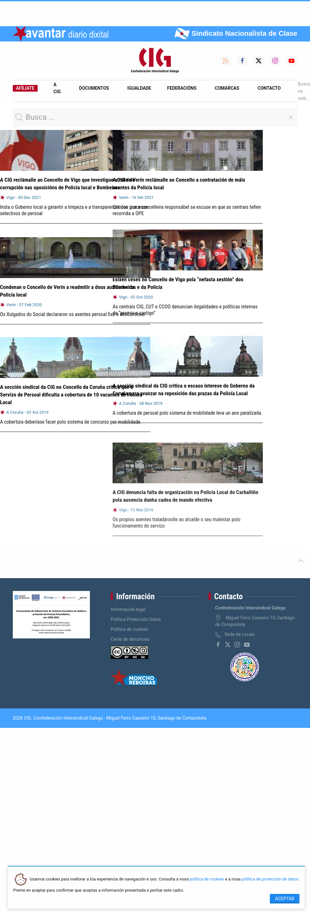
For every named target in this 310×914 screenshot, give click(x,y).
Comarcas (227, 88)
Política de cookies (129, 629)
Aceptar (284, 898)
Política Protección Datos (136, 619)
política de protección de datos (270, 879)
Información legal (128, 609)
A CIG (57, 88)
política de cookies (206, 879)
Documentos (94, 88)
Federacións (181, 88)
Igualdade (139, 88)
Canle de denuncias (130, 639)
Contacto (269, 88)
